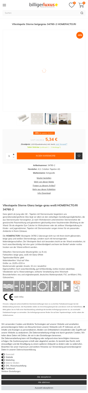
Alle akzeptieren (44, 377)
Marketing (10, 360)
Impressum (24, 347)
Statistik (9, 357)
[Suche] (82, 13)
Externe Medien (12, 363)
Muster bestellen (44, 178)
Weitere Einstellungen (11, 371)
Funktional (10, 368)
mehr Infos (19, 297)
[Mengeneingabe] (9, 156)
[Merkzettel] (72, 5)
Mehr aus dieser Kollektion (44, 189)
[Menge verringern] (13, 157)
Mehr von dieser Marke (44, 182)
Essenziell (10, 354)
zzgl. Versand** (61, 144)
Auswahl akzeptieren (44, 388)
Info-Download (44, 193)
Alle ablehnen (44, 382)
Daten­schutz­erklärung (26, 349)
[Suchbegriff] (41, 13)
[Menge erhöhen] (13, 154)
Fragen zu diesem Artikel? (44, 185)
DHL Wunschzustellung (16, 366)
